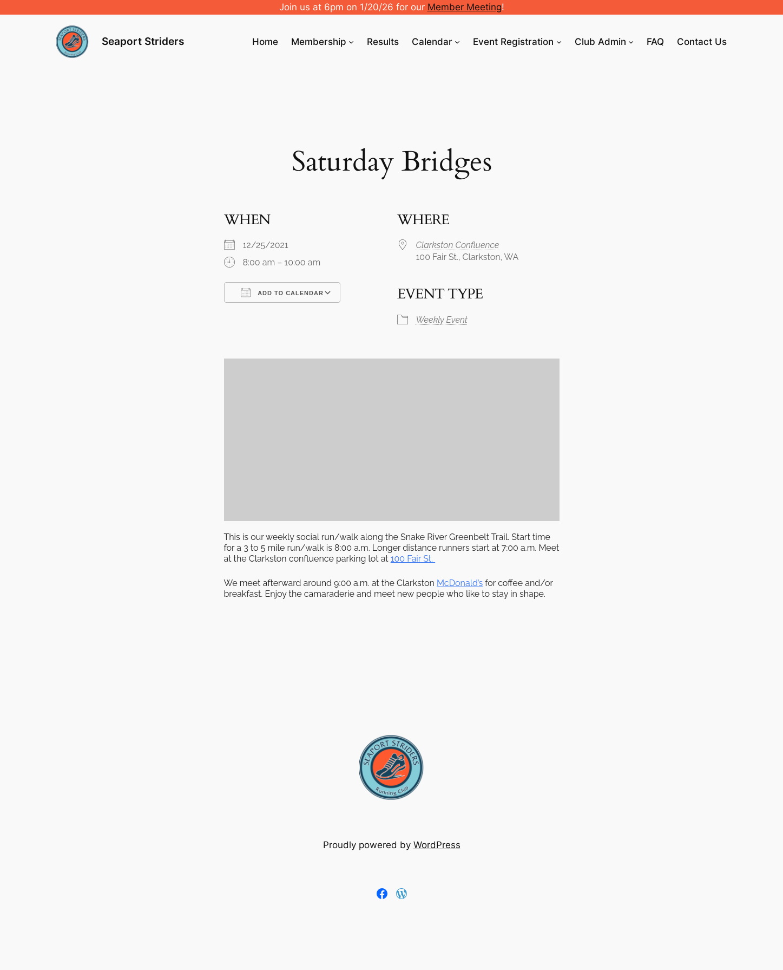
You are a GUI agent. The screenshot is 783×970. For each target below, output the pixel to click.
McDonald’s (460, 583)
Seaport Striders (143, 41)
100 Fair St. (413, 559)
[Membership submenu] (351, 41)
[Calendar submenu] (457, 41)
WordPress (436, 844)
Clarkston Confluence (457, 245)
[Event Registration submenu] (559, 41)
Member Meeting (464, 7)
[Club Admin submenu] (631, 41)
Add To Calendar (282, 292)
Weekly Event (442, 320)
